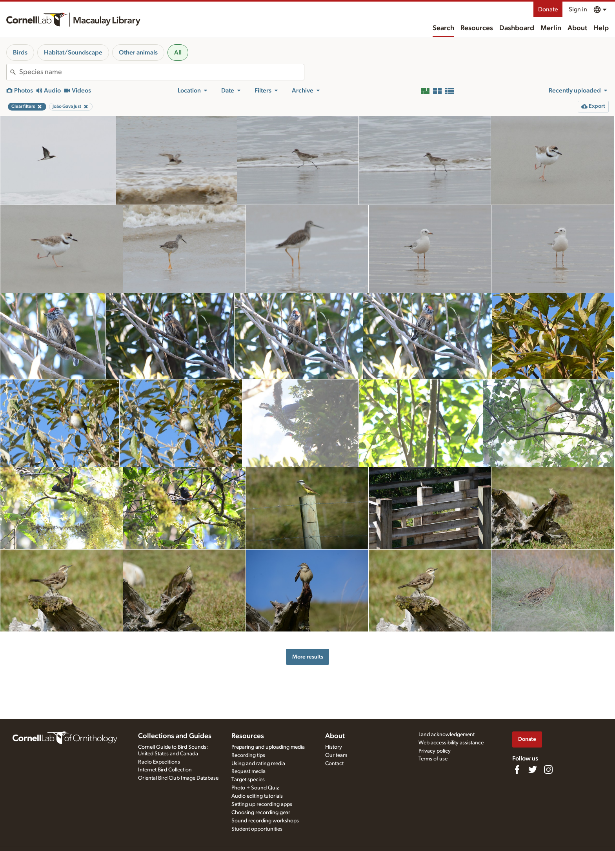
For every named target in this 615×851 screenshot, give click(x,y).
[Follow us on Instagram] (548, 769)
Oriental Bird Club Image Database (178, 778)
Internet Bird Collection (165, 770)
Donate (548, 9)
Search (443, 28)
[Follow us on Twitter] (532, 769)
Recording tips (248, 755)
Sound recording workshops (265, 821)
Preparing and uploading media (268, 747)
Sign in (578, 9)
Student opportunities (256, 829)
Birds (20, 52)
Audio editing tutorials (257, 796)
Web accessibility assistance (451, 743)
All (178, 52)
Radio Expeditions (159, 762)
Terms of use (433, 759)
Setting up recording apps (261, 804)
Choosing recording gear (260, 812)
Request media (248, 771)
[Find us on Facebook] (517, 769)
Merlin (550, 28)
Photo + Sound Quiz (255, 788)
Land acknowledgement (446, 734)
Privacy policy (434, 751)
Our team (336, 755)
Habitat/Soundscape (73, 52)
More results (307, 657)
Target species (248, 779)
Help (601, 28)
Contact (334, 763)
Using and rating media (258, 763)
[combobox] (161, 72)
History (333, 747)
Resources (476, 28)
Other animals (138, 52)
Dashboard (516, 28)
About (577, 28)
